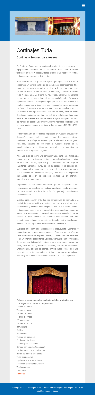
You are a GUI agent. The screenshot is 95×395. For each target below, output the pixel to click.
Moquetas (21, 374)
